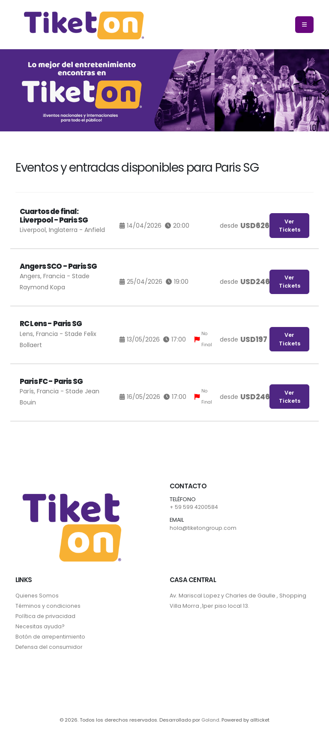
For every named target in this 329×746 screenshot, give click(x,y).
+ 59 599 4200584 (194, 507)
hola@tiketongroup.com (203, 528)
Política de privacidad (45, 616)
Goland (210, 719)
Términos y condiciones (48, 605)
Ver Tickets (289, 225)
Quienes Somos (37, 595)
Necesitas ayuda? (40, 626)
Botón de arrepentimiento (51, 636)
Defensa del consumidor (49, 647)
